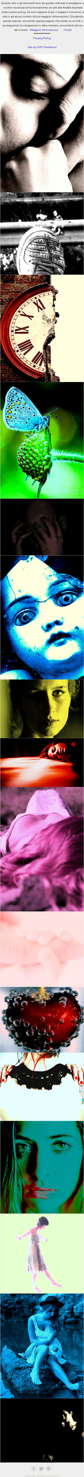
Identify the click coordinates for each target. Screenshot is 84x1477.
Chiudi (68, 29)
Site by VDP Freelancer (42, 47)
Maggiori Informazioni (44, 29)
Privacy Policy (42, 38)
